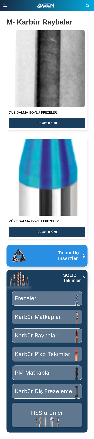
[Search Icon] (87, 5)
